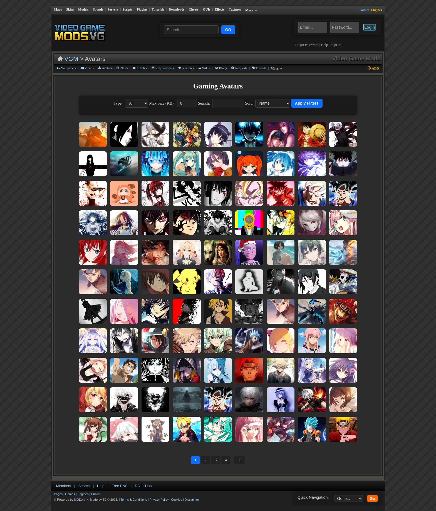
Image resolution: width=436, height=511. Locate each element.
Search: (204, 99)
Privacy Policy (159, 495)
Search (84, 482)
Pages (58, 490)
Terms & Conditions (133, 495)
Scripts (128, 9)
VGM (71, 54)
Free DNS (120, 482)
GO (229, 28)
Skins (70, 9)
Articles (139, 64)
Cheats (194, 9)
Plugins (142, 9)
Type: (118, 99)
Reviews (186, 64)
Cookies (176, 495)
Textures (235, 9)
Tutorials (158, 9)
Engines (83, 490)
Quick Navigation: (313, 493)
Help (326, 41)
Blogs (221, 64)
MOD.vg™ (81, 495)
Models (83, 9)
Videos (87, 64)
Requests (239, 64)
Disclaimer (192, 495)
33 (239, 456)
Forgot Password (309, 41)
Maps (58, 9)
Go (372, 494)
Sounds (98, 9)
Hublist (95, 490)
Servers (113, 9)
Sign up (338, 41)
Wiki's (204, 64)
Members (63, 482)
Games (70, 490)
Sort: (249, 99)
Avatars (105, 64)
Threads (259, 64)
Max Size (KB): (162, 99)
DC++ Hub (143, 482)
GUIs (206, 9)
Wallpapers (66, 64)
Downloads (177, 9)
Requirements (162, 64)
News (122, 64)
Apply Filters (307, 99)
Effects (219, 9)
